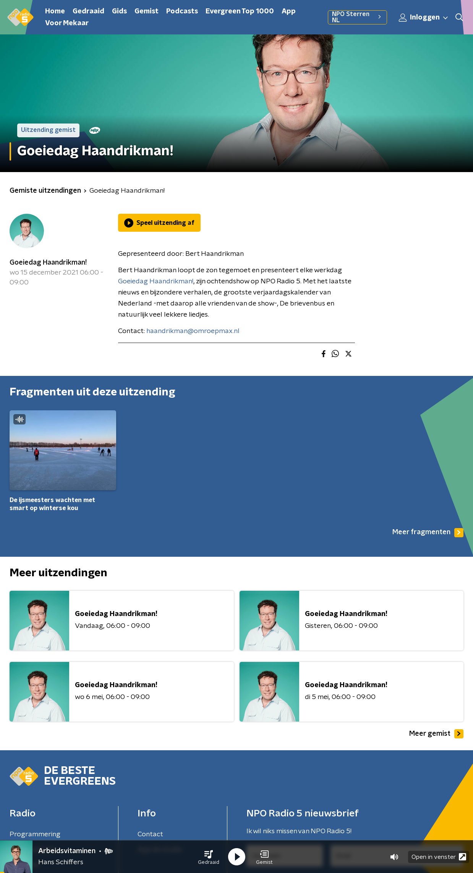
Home (55, 11)
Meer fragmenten (427, 532)
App (289, 11)
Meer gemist (436, 733)
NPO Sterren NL (357, 17)
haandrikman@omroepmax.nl (193, 331)
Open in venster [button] (438, 856)
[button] (208, 857)
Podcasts (182, 11)
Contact (150, 834)
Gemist (146, 11)
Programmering (35, 834)
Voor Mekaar (67, 23)
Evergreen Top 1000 (240, 11)
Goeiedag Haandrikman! (48, 262)
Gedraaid (88, 11)
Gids (119, 11)
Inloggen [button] (423, 17)
